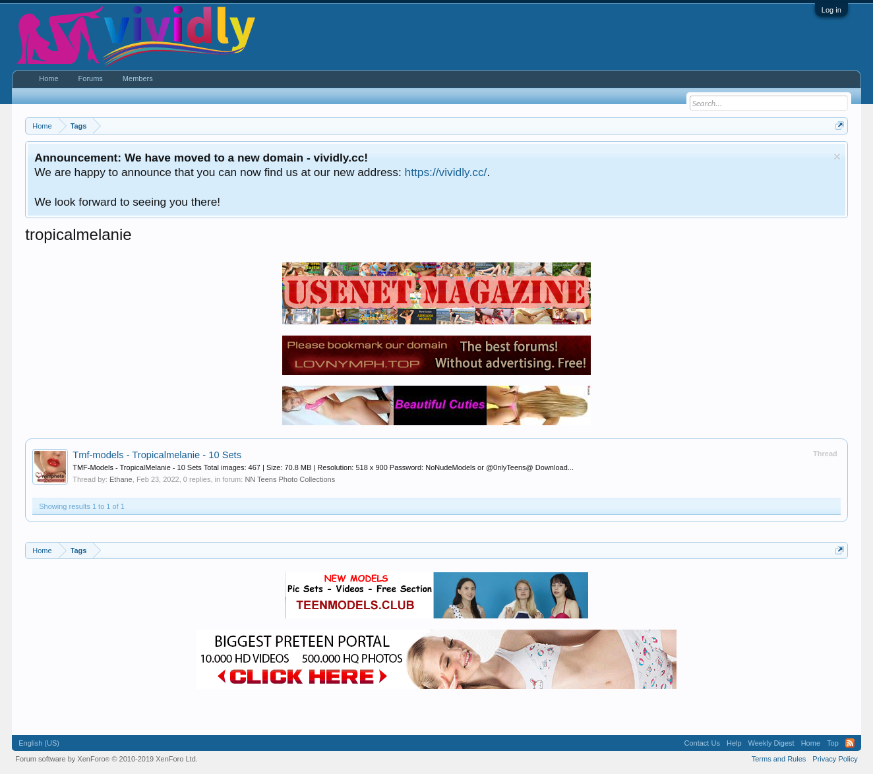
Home (48, 78)
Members (138, 78)
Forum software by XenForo (106, 759)
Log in (831, 10)
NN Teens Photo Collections (290, 479)
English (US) (38, 743)
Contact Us (702, 743)
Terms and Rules (779, 759)
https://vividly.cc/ (446, 172)
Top (833, 743)
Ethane (121, 479)
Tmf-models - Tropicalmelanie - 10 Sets (157, 455)
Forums (90, 78)
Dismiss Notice (837, 157)
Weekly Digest (771, 743)
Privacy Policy (834, 759)
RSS (850, 743)
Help (734, 743)
